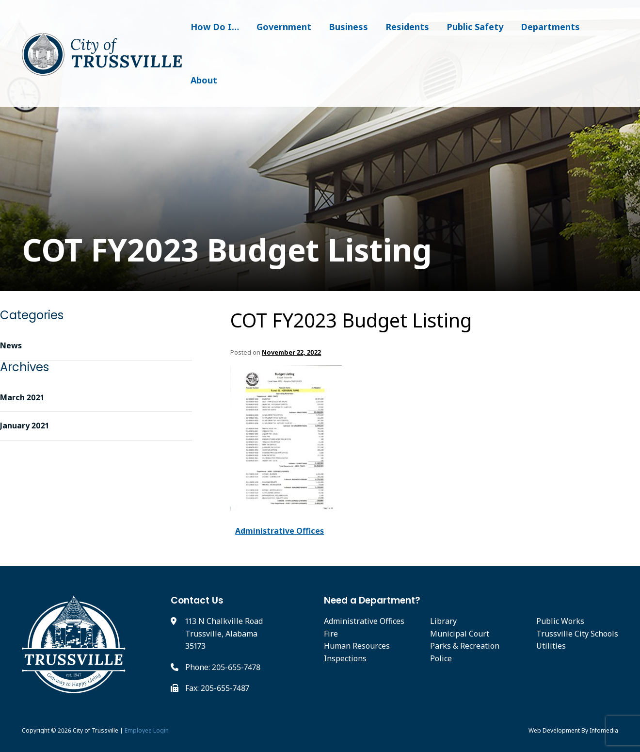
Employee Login (147, 730)
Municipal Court (459, 633)
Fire (331, 633)
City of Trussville (95, 730)
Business (348, 27)
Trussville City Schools (577, 633)
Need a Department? (372, 600)
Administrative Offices (279, 530)
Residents (407, 27)
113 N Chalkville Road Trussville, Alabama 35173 (224, 633)
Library (443, 621)
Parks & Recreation (464, 645)
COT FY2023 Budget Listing (351, 320)
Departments (550, 27)
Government (283, 27)
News (11, 345)
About (204, 80)
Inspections (345, 658)
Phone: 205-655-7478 (222, 667)
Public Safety (475, 27)
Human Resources (357, 645)
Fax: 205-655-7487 (217, 688)
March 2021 (22, 397)
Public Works (560, 621)
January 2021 (24, 425)
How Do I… (215, 27)
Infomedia (604, 730)
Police (441, 658)
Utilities (551, 645)
